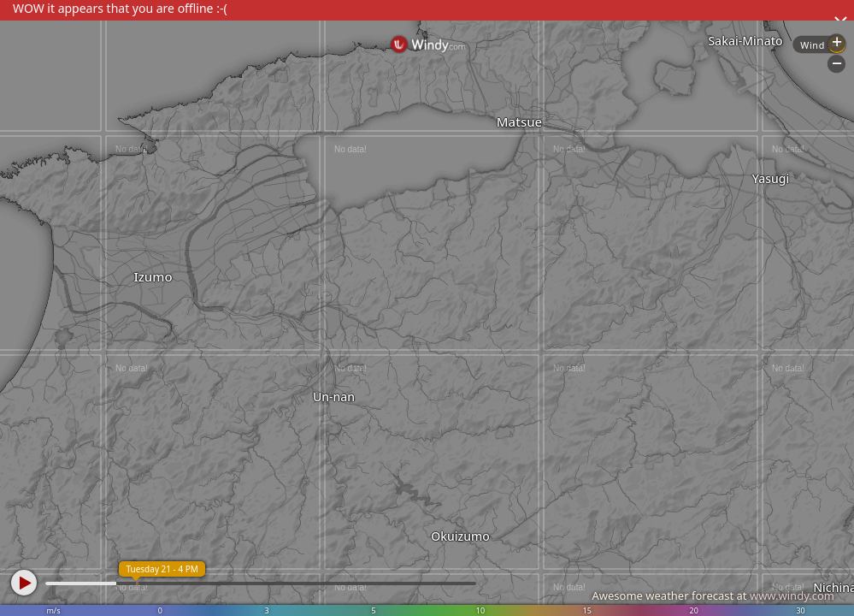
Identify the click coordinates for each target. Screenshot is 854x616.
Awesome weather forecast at (713, 595)
